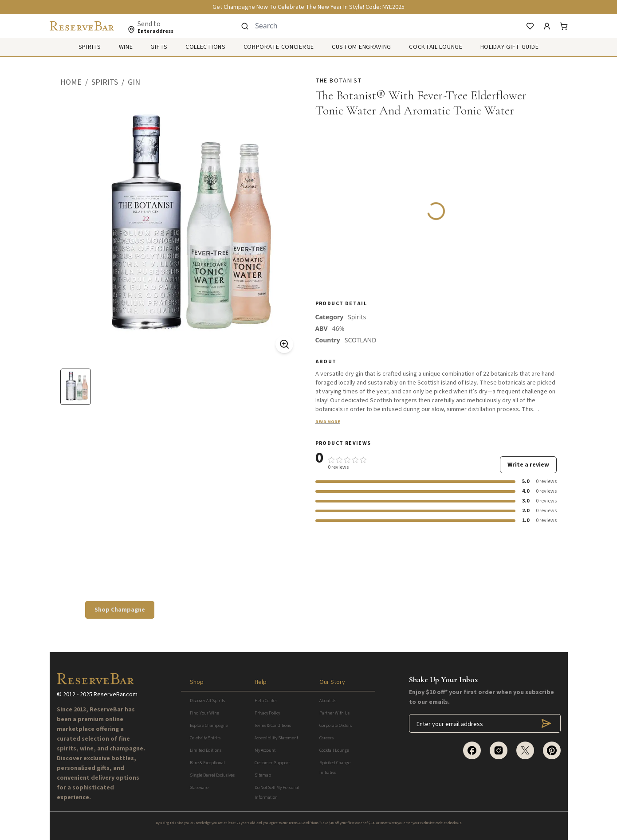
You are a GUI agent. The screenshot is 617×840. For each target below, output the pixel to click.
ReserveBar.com (116, 694)
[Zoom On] (284, 344)
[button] (75, 82)
